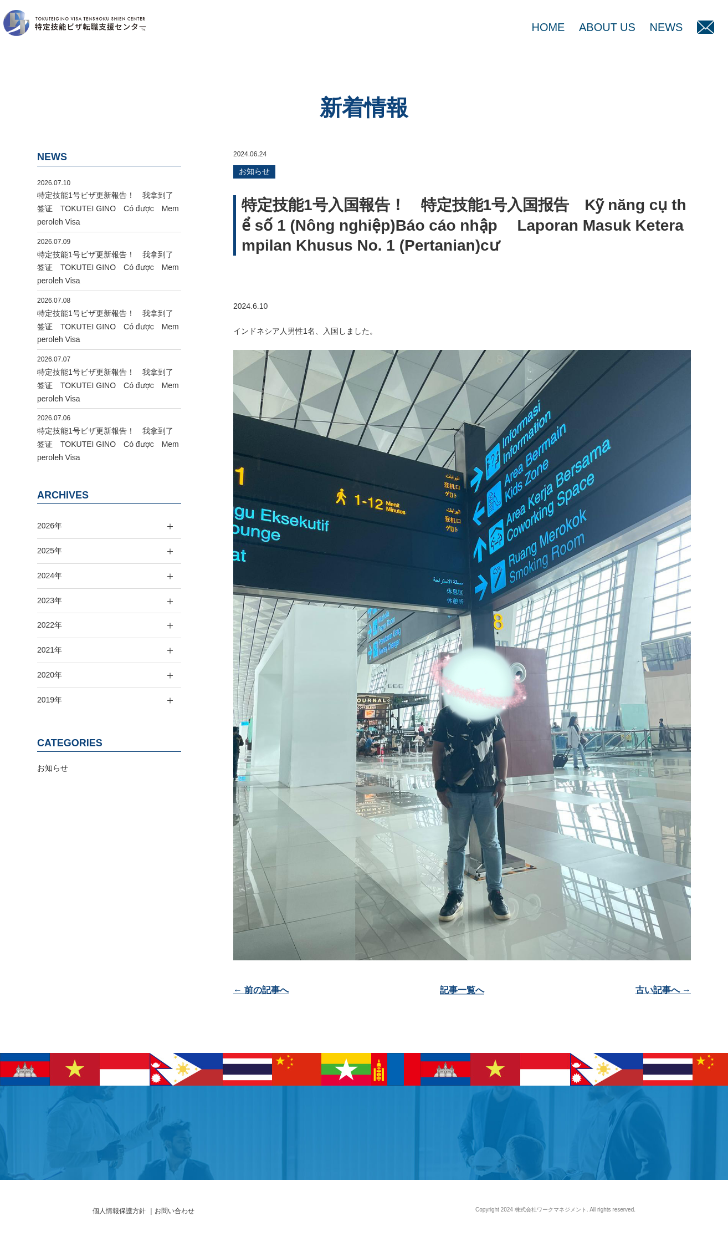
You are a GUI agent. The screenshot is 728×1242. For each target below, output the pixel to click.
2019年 (49, 699)
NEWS (666, 27)
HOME (548, 27)
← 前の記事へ (261, 990)
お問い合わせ (174, 1211)
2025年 (49, 550)
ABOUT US (607, 27)
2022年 (49, 624)
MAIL (705, 27)
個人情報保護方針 (119, 1211)
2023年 (49, 600)
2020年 (49, 674)
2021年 (49, 649)
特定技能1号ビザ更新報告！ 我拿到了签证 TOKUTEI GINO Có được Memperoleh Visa (108, 208)
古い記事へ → (663, 990)
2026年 (49, 525)
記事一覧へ (462, 990)
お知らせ (254, 171)
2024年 (49, 575)
